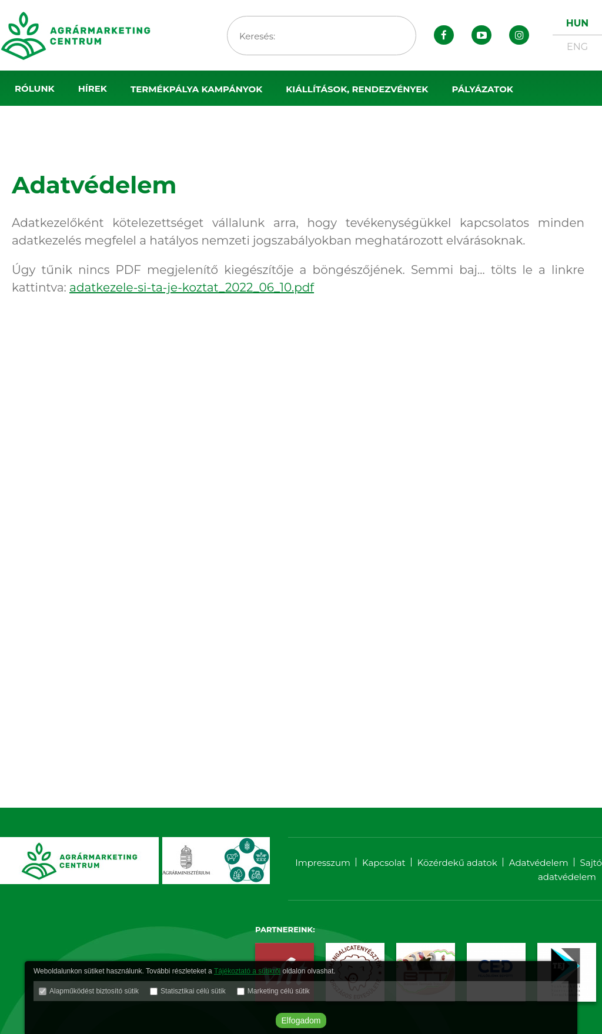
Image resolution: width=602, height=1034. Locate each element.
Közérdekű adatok (457, 862)
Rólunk (35, 88)
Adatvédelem (538, 862)
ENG (577, 46)
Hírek (92, 88)
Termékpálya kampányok (196, 89)
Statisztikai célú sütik (193, 991)
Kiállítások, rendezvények (357, 89)
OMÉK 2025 (41, 124)
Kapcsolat (384, 862)
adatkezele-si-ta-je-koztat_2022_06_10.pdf (191, 287)
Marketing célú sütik (279, 991)
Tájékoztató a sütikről (247, 971)
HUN (577, 23)
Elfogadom (301, 1020)
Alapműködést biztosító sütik (94, 991)
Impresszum (322, 862)
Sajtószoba (122, 124)
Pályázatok (482, 89)
